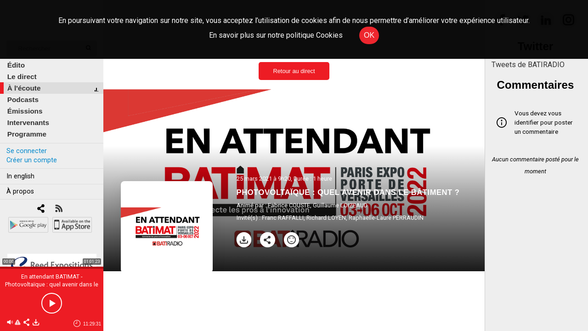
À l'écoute (24, 88)
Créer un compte (31, 160)
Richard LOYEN (326, 217)
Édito (16, 65)
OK (369, 35)
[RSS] (58, 209)
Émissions (25, 111)
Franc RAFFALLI (283, 217)
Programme (26, 134)
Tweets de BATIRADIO (528, 64)
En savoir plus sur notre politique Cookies (276, 35)
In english (20, 176)
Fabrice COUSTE (289, 205)
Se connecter (26, 151)
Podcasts (23, 99)
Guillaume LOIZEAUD (340, 205)
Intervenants (28, 122)
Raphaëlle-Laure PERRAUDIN (386, 217)
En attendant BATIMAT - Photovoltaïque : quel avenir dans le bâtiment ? (51, 284)
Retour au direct (294, 71)
